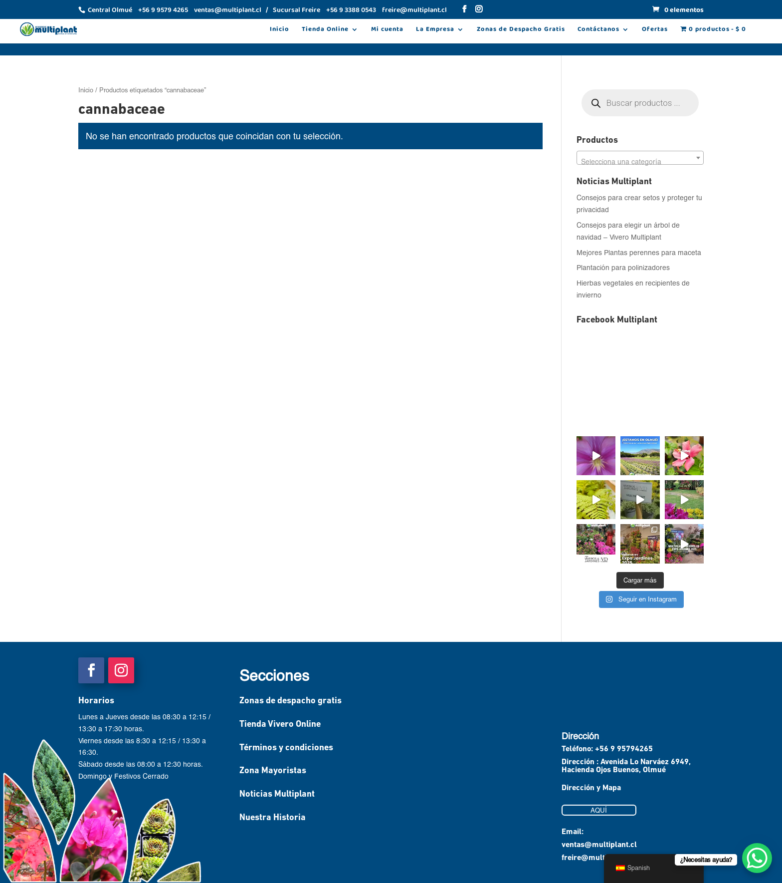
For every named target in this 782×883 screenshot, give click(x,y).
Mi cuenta (387, 30)
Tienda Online (325, 30)
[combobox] (640, 158)
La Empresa (435, 30)
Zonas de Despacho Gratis (521, 30)
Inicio (279, 30)
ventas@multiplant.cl (599, 845)
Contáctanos (598, 30)
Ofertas (655, 30)
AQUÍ (598, 810)
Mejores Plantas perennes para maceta (639, 252)
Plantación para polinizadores (623, 267)
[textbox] (640, 161)
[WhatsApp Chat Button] (757, 858)
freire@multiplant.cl (597, 858)
